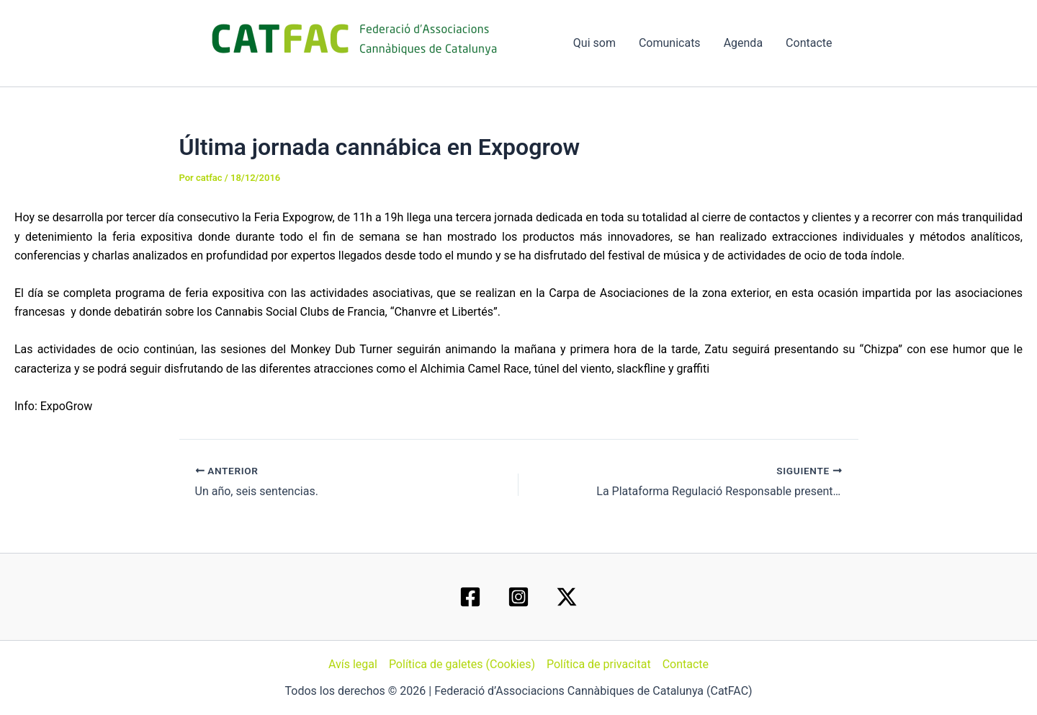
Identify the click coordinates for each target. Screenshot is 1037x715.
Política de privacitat (599, 664)
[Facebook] (470, 597)
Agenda (743, 43)
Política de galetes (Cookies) (462, 664)
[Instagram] (518, 597)
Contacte (809, 43)
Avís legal (352, 664)
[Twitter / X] (567, 597)
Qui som (594, 43)
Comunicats (670, 43)
